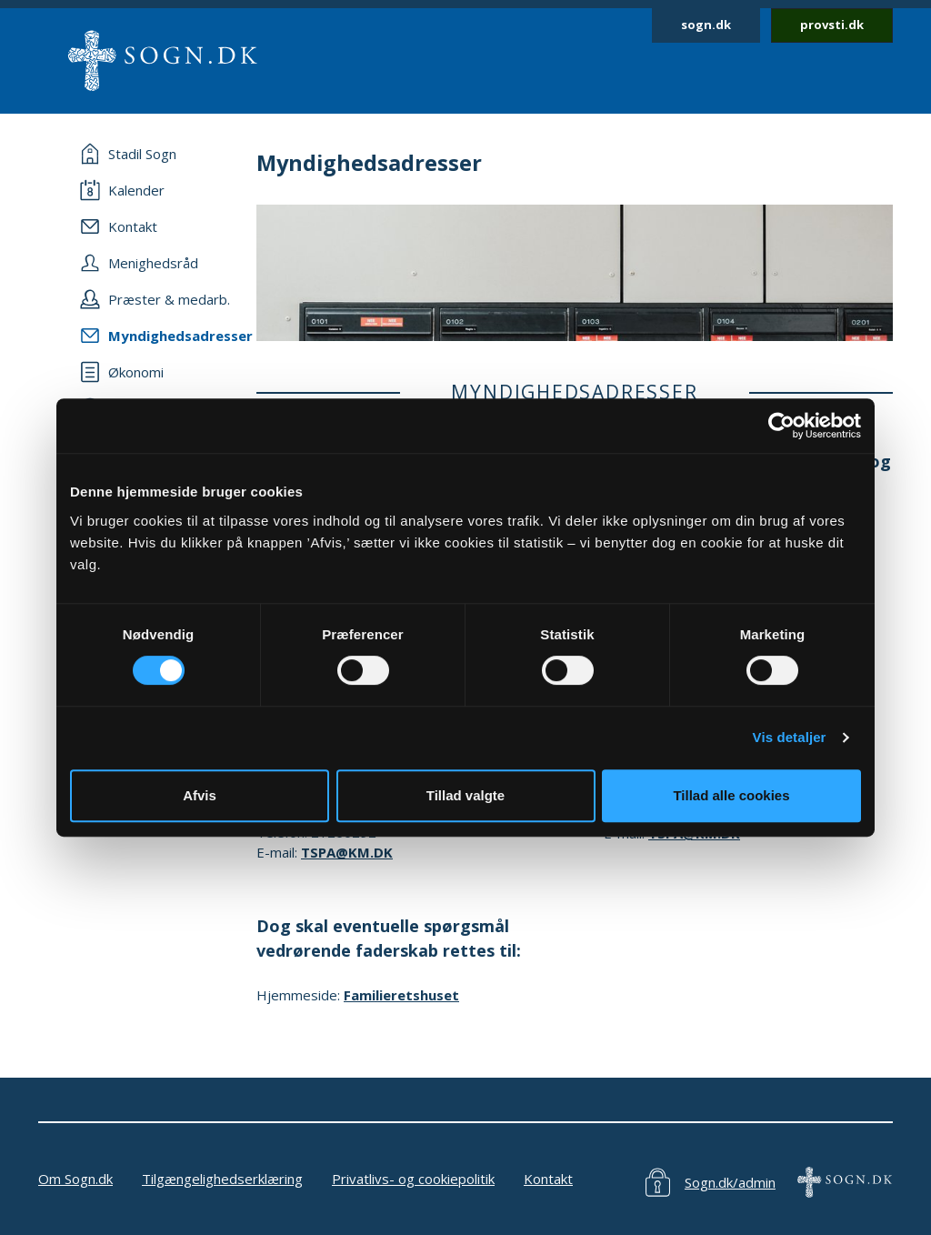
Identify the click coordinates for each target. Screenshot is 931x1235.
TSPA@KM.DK (347, 852)
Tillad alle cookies (731, 795)
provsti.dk (832, 24)
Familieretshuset (401, 995)
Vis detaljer (789, 737)
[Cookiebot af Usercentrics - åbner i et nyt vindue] (781, 425)
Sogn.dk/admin (730, 1182)
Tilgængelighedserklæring (222, 1179)
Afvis (199, 795)
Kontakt (548, 1179)
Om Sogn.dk (75, 1179)
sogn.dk (706, 24)
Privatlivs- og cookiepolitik (413, 1179)
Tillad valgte (465, 795)
